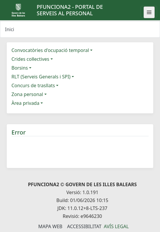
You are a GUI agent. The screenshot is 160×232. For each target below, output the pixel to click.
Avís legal (116, 226)
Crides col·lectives (30, 59)
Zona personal (27, 94)
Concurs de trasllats (33, 85)
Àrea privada (25, 103)
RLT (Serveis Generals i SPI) (40, 76)
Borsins (19, 68)
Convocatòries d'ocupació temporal (50, 50)
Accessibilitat (84, 226)
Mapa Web (50, 226)
